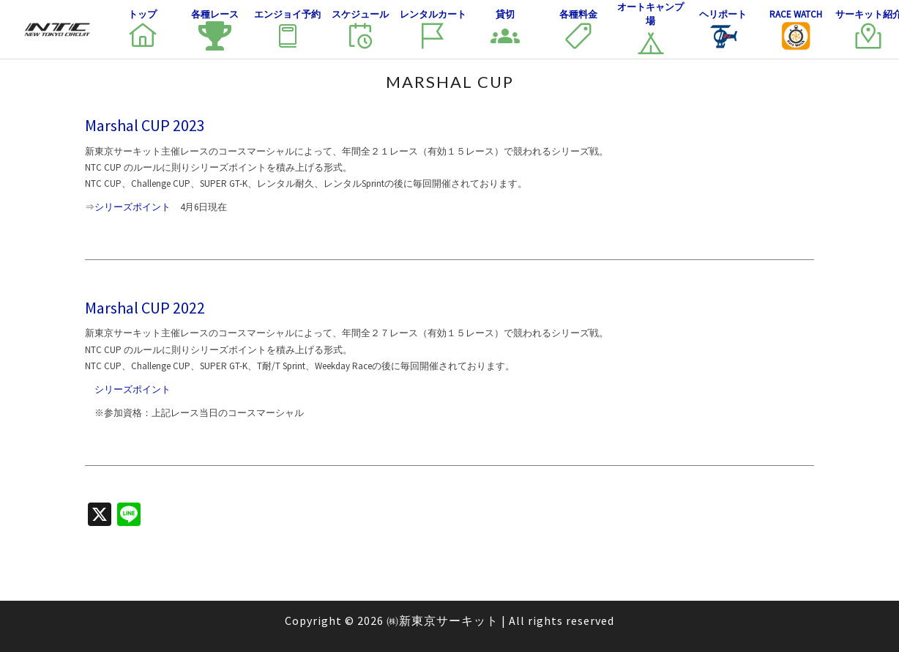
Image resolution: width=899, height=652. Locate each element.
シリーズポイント (132, 207)
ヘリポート (723, 29)
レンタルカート (433, 29)
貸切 (505, 29)
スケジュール (360, 29)
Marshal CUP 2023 (145, 125)
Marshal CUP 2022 (145, 307)
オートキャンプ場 (650, 29)
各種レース (215, 29)
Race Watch (795, 29)
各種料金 (578, 29)
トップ (142, 29)
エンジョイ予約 (287, 29)
